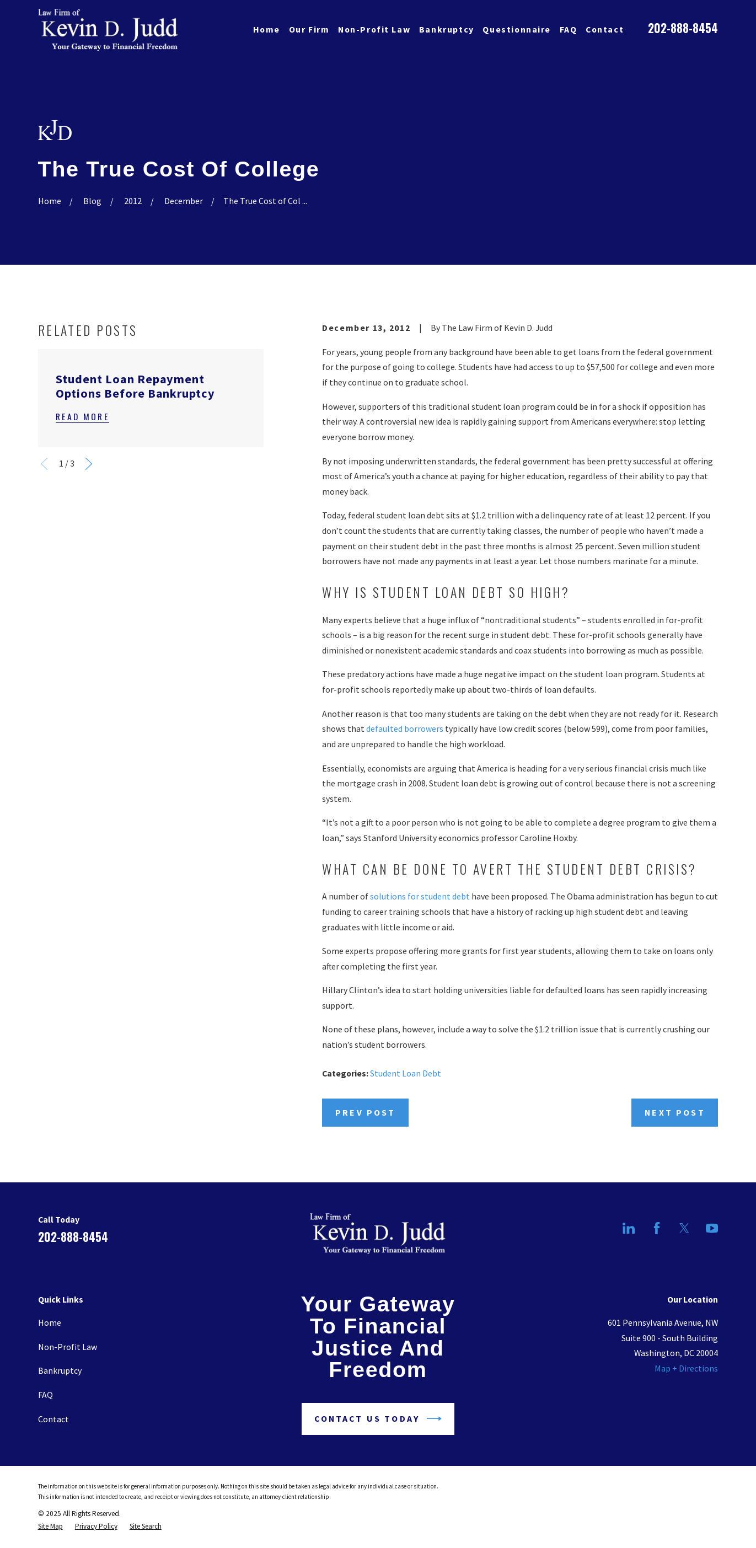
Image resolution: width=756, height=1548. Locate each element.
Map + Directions (686, 1368)
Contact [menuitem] (605, 29)
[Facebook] (657, 1228)
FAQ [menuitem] (568, 29)
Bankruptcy (60, 1370)
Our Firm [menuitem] (309, 29)
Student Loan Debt (405, 1073)
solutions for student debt (420, 896)
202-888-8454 (683, 27)
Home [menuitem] (266, 29)
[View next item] (89, 464)
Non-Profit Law (67, 1346)
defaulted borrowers (404, 728)
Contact (53, 1418)
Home (49, 1322)
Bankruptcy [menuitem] (446, 29)
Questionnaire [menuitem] (516, 29)
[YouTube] (712, 1228)
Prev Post (365, 1112)
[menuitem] (50, 1526)
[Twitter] (684, 1228)
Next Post (675, 1112)
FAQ (45, 1394)
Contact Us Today (377, 1418)
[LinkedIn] (629, 1228)
